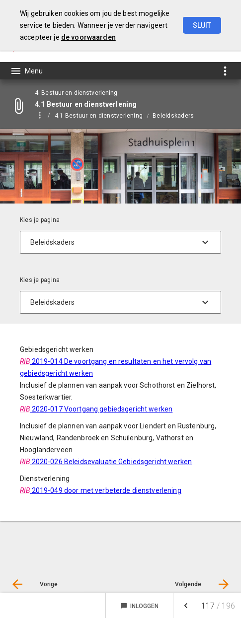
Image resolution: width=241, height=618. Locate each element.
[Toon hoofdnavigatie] (26, 71)
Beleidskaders (173, 115)
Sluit (202, 25)
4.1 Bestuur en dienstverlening (99, 115)
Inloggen (139, 606)
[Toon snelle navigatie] (225, 70)
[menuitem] (104, 115)
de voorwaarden (88, 37)
